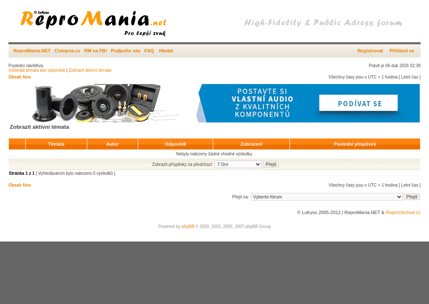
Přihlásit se (401, 50)
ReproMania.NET (32, 50)
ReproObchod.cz (403, 212)
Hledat (166, 50)
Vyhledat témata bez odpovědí (36, 70)
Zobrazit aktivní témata (90, 70)
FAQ (149, 50)
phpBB (188, 226)
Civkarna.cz (67, 50)
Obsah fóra (19, 77)
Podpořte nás (125, 50)
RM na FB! (95, 50)
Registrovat (370, 50)
